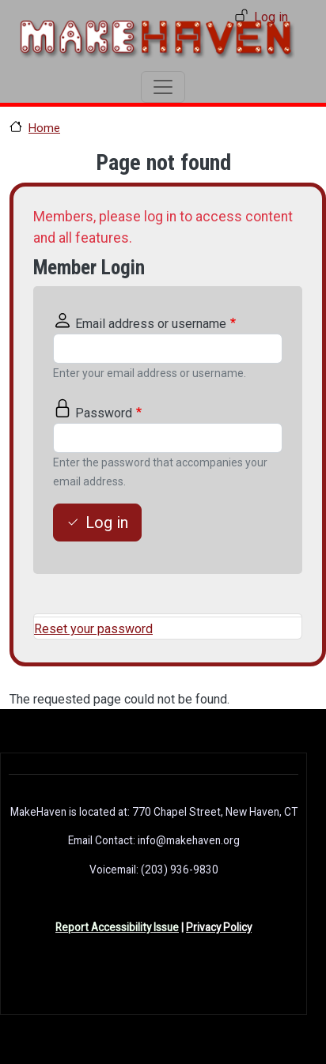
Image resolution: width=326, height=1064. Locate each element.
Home (44, 128)
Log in (271, 17)
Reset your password (93, 628)
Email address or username (150, 323)
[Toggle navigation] (163, 87)
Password (103, 413)
